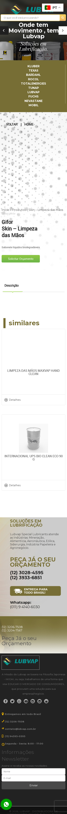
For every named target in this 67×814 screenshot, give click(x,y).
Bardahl (33, 75)
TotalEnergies (33, 83)
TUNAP (33, 88)
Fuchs (33, 96)
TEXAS (33, 70)
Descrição (11, 285)
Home (28, 124)
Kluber (33, 66)
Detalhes (15, 399)
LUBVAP (33, 92)
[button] (63, 30)
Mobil (34, 105)
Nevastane (33, 101)
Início (5, 210)
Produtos (19, 210)
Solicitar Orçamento (20, 259)
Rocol (33, 79)
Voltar (11, 124)
